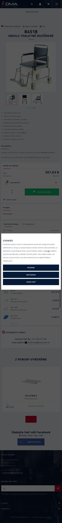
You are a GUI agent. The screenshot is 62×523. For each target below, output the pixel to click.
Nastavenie (31, 274)
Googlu (47, 251)
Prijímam (31, 267)
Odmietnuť (30, 282)
